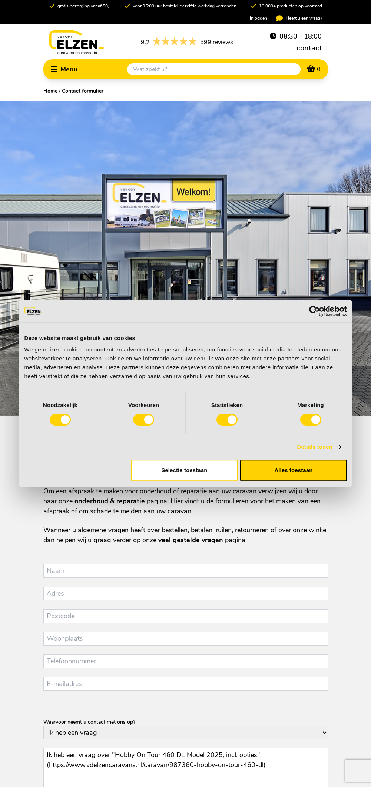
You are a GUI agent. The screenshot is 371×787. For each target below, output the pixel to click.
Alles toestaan (293, 470)
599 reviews (187, 42)
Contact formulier (82, 90)
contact (309, 48)
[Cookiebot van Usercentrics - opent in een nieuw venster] (314, 311)
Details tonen (314, 447)
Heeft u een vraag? (299, 18)
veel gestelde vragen (190, 540)
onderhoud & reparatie (109, 501)
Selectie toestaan (184, 470)
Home (50, 90)
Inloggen (258, 18)
